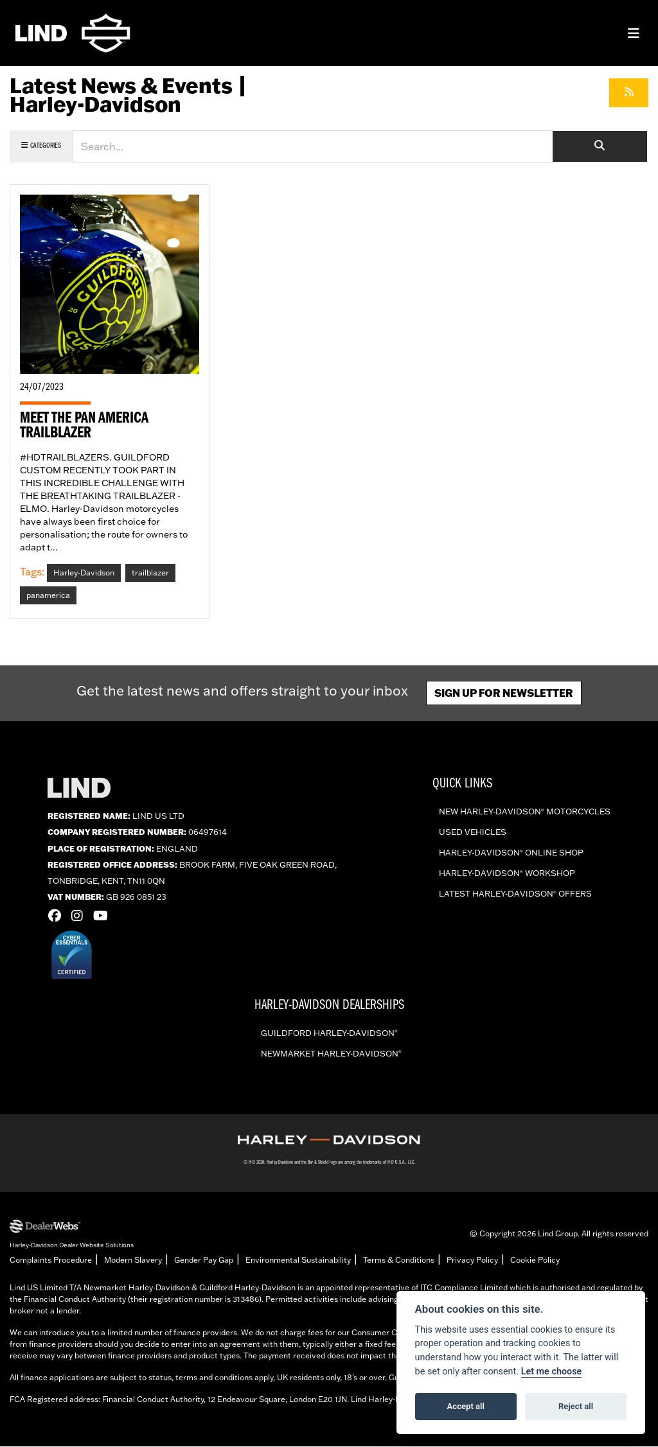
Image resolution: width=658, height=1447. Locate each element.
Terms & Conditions (398, 1260)
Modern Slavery (133, 1260)
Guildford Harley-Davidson (329, 1033)
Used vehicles (472, 833)
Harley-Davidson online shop (511, 853)
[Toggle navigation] (633, 33)
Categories (41, 145)
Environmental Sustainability (298, 1260)
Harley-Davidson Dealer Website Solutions (72, 1245)
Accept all (466, 1406)
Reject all (575, 1406)
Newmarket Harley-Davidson (331, 1054)
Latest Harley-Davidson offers (515, 895)
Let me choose (551, 1371)
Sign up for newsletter (503, 693)
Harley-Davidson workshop (507, 874)
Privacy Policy (472, 1260)
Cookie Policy (535, 1260)
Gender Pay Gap (203, 1260)
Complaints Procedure (51, 1260)
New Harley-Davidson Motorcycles (524, 812)
